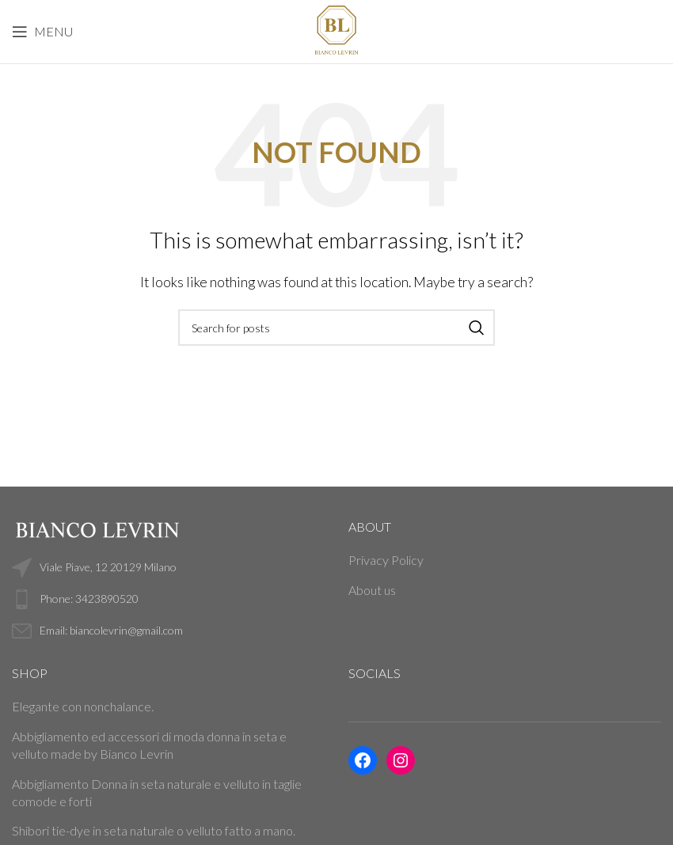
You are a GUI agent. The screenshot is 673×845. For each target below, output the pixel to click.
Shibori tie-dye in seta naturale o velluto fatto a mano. (153, 830)
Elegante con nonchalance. (83, 706)
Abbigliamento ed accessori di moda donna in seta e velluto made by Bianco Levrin (149, 745)
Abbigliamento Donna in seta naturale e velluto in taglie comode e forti (157, 792)
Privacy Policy (386, 559)
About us (372, 589)
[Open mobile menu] (42, 31)
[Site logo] (336, 29)
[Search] (336, 327)
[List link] (168, 599)
